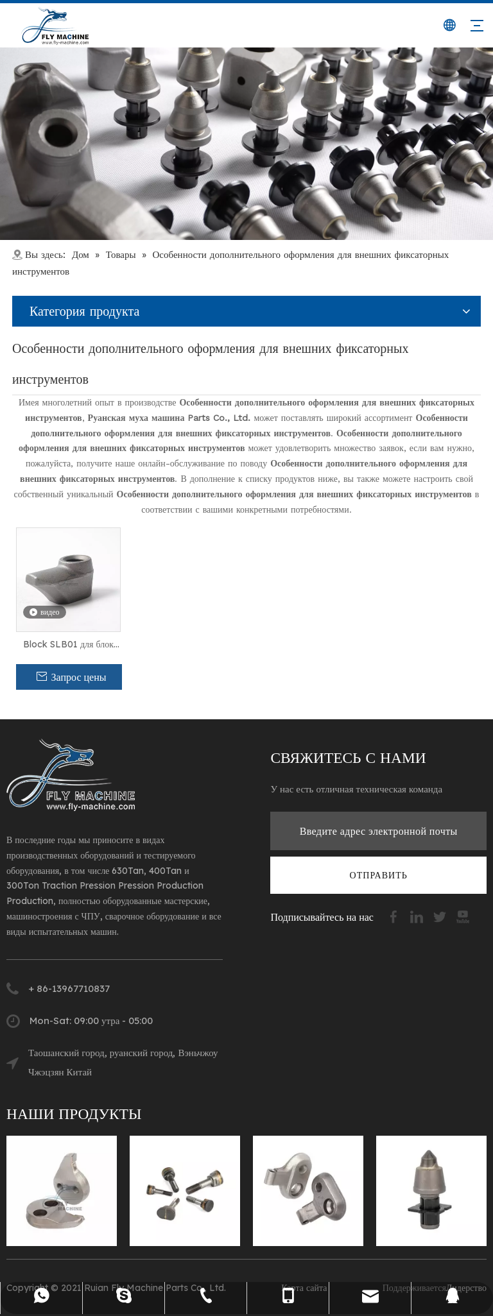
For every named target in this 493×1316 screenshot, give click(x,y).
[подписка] (379, 875)
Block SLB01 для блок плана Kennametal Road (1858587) (68, 644)
